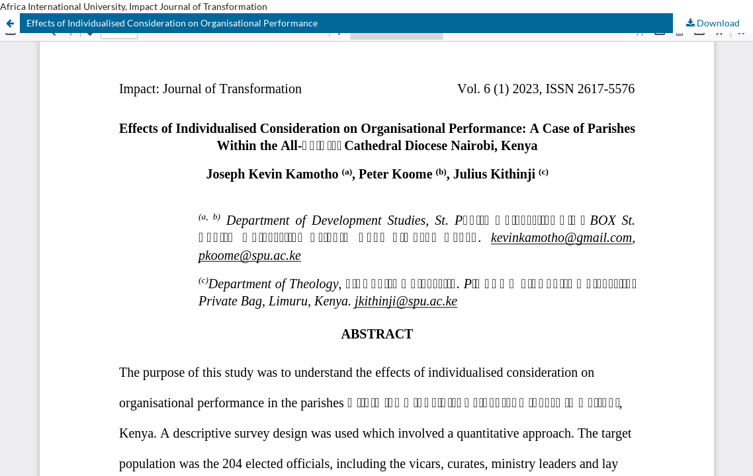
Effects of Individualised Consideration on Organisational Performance (172, 22)
